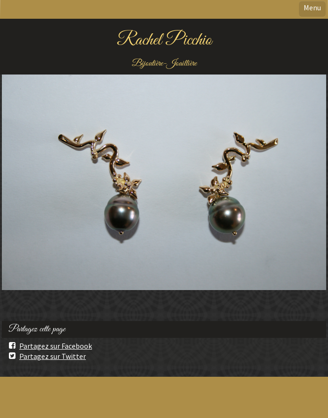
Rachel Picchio (164, 40)
